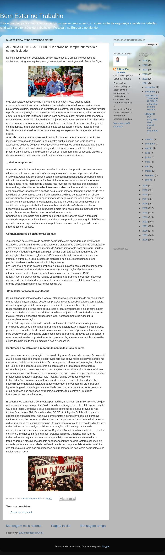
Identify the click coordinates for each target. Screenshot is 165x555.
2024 (145, 69)
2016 (145, 203)
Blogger (105, 546)
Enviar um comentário (21, 512)
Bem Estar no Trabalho (31, 15)
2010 (145, 230)
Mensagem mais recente (24, 526)
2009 (145, 235)
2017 (145, 199)
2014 (145, 212)
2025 (145, 65)
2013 (145, 217)
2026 (145, 60)
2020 (145, 185)
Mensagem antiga (93, 526)
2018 (145, 194)
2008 (145, 239)
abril (147, 166)
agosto (149, 148)
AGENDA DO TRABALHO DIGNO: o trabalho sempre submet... (151, 102)
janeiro (149, 179)
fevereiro (150, 175)
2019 (145, 190)
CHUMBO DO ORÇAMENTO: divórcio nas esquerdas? (151, 124)
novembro (150, 91)
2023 (145, 74)
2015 (145, 208)
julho (148, 153)
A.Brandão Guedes (123, 71)
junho (148, 157)
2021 (145, 83)
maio (148, 161)
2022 (145, 78)
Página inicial (60, 526)
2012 (145, 221)
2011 (145, 226)
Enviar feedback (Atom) (31, 532)
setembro (150, 143)
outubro (149, 139)
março (148, 171)
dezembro (150, 87)
